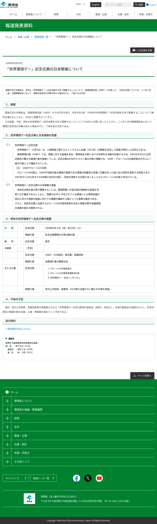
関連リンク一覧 (41, 478)
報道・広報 (23, 36)
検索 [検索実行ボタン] (141, 4)
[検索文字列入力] (118, 4)
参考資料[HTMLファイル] (18, 328)
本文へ (79, 4)
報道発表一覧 (41, 36)
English (96, 4)
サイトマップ (12, 478)
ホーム (11, 14)
